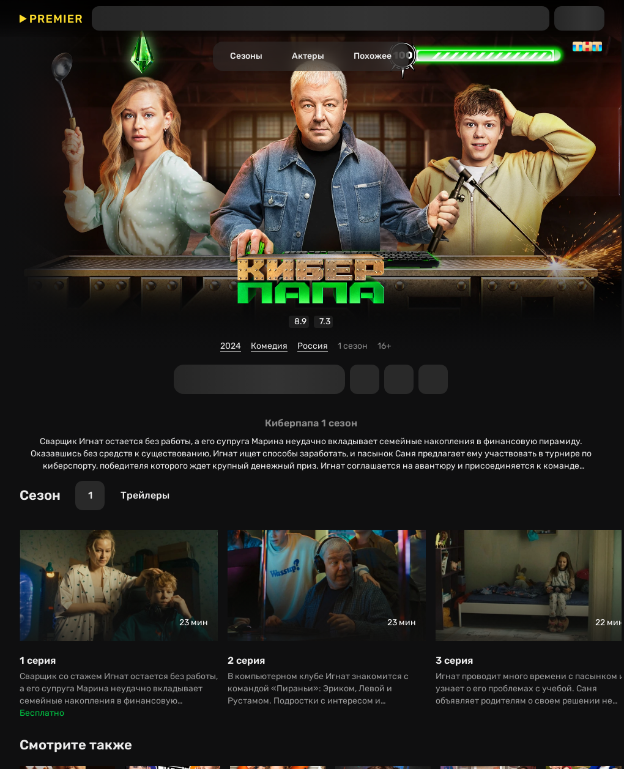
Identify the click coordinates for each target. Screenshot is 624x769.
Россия (312, 346)
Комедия (269, 346)
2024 (230, 346)
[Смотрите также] (80, 745)
